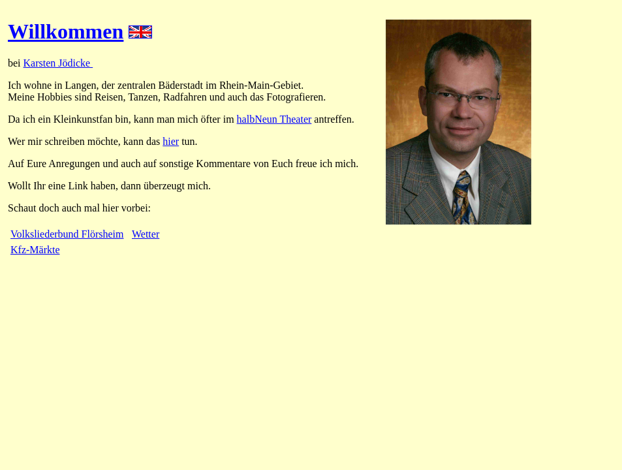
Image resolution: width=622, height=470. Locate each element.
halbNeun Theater (274, 119)
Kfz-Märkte (35, 249)
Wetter (145, 234)
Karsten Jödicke (58, 63)
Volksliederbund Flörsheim (66, 234)
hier (171, 141)
